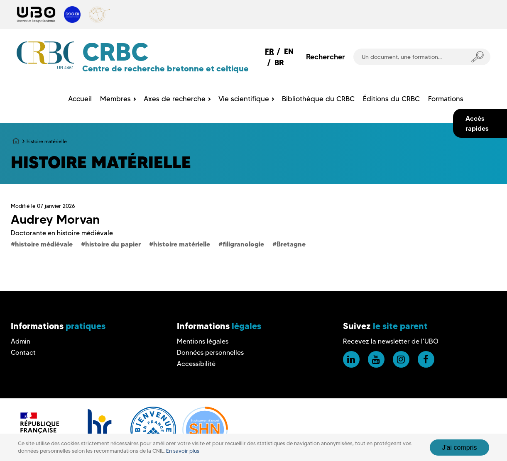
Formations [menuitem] (445, 99)
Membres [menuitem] (115, 99)
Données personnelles (210, 352)
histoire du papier (113, 244)
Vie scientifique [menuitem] (243, 99)
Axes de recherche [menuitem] (175, 99)
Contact (23, 352)
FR (269, 51)
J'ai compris (459, 447)
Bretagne (291, 244)
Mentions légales (202, 341)
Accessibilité (196, 364)
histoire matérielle (181, 244)
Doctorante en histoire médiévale (62, 233)
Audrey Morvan (55, 219)
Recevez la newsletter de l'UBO (390, 341)
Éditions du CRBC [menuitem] (391, 99)
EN (289, 51)
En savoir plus (182, 451)
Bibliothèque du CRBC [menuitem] (318, 99)
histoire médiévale (44, 244)
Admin (20, 341)
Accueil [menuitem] (80, 99)
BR (279, 62)
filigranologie (243, 244)
